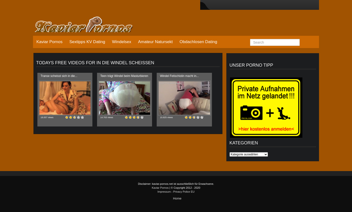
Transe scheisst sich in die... (59, 76)
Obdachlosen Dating (198, 41)
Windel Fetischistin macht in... (179, 76)
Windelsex (121, 41)
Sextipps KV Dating (87, 41)
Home (177, 198)
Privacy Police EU (183, 191)
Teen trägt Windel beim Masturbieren (124, 76)
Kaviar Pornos (49, 41)
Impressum (164, 191)
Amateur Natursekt (155, 41)
